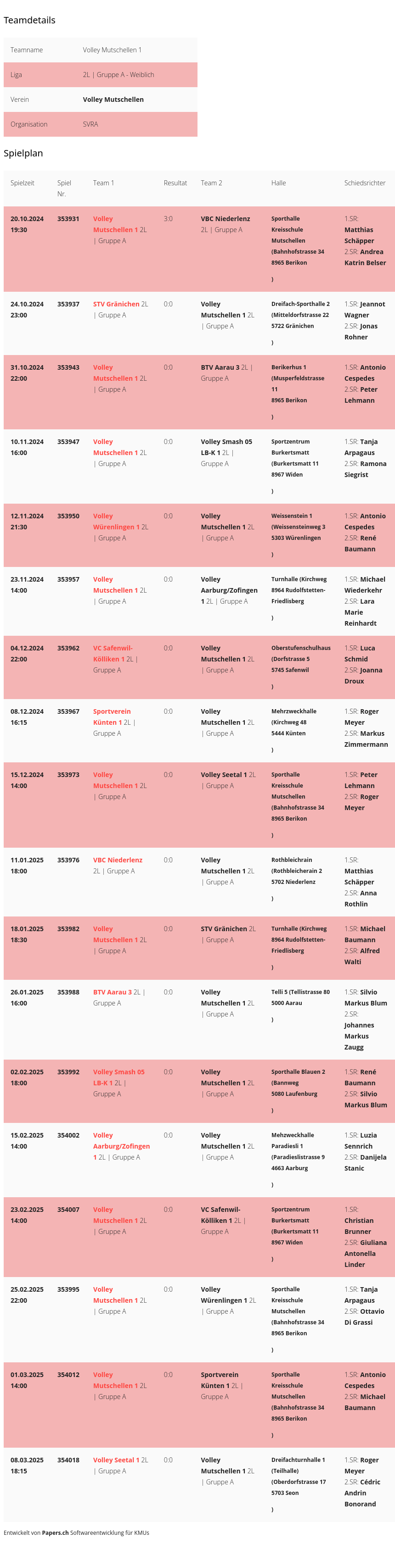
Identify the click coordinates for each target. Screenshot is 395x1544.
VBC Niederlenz (225, 218)
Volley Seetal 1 (224, 774)
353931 (68, 218)
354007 (68, 1209)
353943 (68, 367)
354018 (68, 1459)
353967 (68, 711)
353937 (68, 304)
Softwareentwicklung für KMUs (95, 1533)
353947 (68, 441)
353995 (68, 1289)
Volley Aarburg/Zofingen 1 (229, 590)
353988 (68, 992)
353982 (68, 928)
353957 (68, 579)
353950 (68, 515)
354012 (68, 1374)
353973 (68, 774)
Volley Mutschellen (113, 99)
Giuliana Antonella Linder (365, 1253)
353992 (68, 1071)
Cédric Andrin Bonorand (362, 1492)
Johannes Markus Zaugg (359, 1036)
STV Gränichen (116, 304)
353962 (68, 648)
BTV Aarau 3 (220, 367)
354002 (68, 1135)
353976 (68, 859)
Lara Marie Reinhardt (360, 612)
